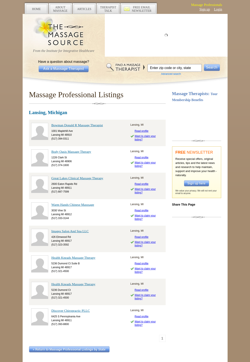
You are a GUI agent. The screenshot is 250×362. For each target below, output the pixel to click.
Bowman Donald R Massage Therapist (77, 125)
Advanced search (171, 74)
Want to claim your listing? (145, 138)
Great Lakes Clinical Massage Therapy (77, 178)
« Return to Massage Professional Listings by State (69, 349)
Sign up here (196, 183)
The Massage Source (64, 31)
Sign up (204, 9)
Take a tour (196, 120)
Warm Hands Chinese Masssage (72, 204)
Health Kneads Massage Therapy (73, 257)
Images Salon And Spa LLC (70, 231)
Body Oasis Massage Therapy (71, 151)
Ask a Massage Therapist (63, 69)
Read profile (142, 130)
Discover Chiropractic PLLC (70, 310)
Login (218, 9)
